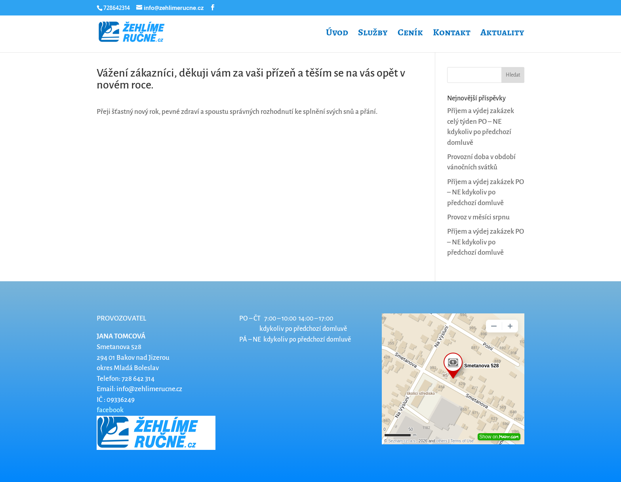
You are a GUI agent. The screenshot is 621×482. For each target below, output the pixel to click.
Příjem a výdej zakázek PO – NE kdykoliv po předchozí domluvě (485, 192)
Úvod (337, 33)
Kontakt (452, 33)
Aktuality (502, 33)
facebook (110, 410)
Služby (373, 33)
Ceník (410, 33)
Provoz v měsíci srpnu (478, 217)
